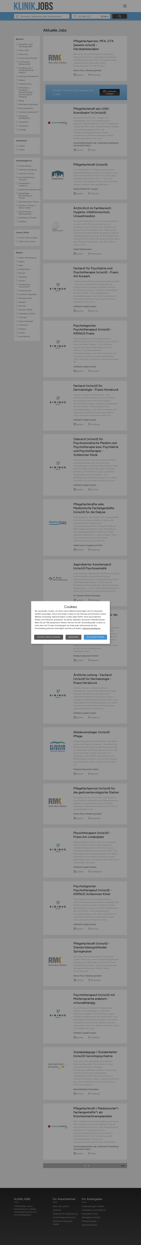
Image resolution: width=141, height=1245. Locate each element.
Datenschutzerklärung (91, 628)
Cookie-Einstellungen (48, 637)
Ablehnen (73, 637)
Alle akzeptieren (95, 637)
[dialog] (70, 622)
